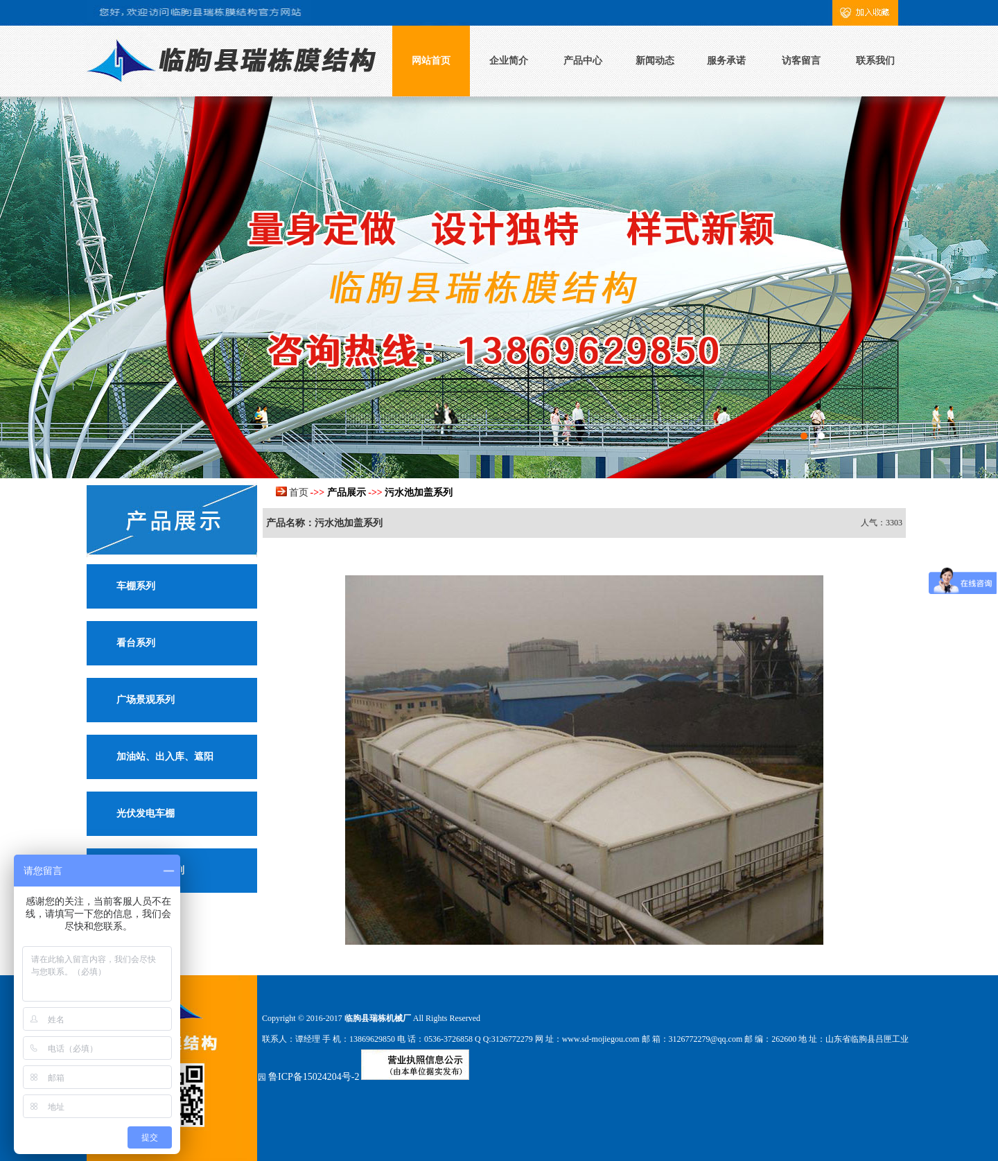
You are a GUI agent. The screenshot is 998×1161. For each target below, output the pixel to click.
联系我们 (875, 60)
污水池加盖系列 (419, 492)
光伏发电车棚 (145, 813)
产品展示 (346, 492)
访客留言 (801, 60)
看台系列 (135, 643)
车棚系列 (135, 586)
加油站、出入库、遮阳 (164, 756)
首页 (298, 492)
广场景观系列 (145, 700)
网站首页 (431, 60)
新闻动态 (655, 60)
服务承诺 (726, 60)
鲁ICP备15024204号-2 (313, 1077)
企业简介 (508, 60)
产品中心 (582, 60)
